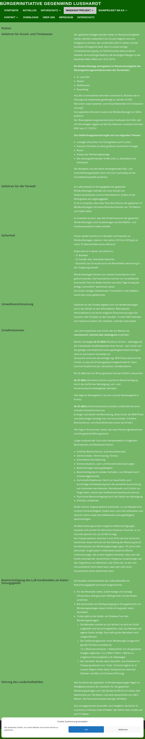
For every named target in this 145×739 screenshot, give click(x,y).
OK (86, 729)
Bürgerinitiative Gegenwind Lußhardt (50, 3)
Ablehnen (123, 729)
